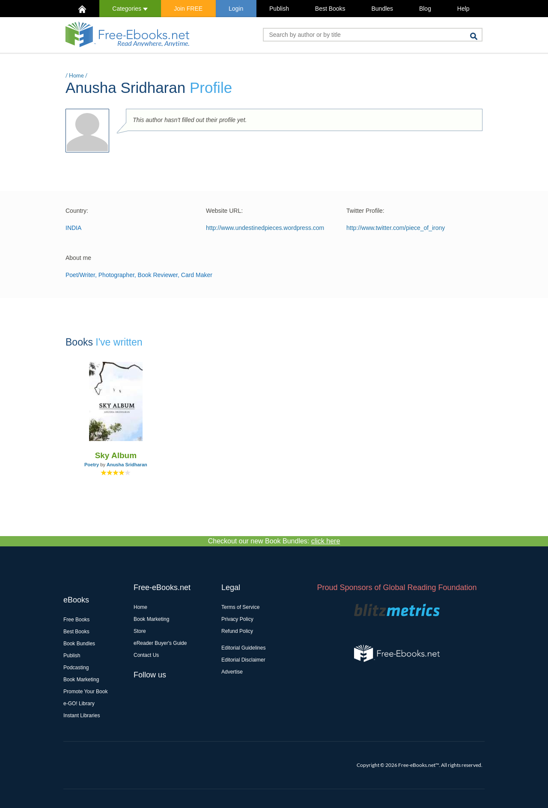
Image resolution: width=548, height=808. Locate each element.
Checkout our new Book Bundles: (274, 541)
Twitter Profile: (365, 210)
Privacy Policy (237, 619)
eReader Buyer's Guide (160, 643)
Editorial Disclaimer (243, 660)
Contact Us (146, 655)
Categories (130, 8)
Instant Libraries (81, 716)
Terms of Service (240, 607)
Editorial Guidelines (243, 648)
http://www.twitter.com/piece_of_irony (395, 227)
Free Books (76, 620)
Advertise (232, 672)
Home (76, 75)
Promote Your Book (85, 692)
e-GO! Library (79, 704)
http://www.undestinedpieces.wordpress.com (265, 227)
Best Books (330, 8)
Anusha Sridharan (127, 464)
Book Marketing (81, 680)
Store (140, 631)
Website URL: (224, 210)
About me (78, 257)
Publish (279, 8)
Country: (77, 210)
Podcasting (76, 668)
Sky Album (116, 455)
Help (463, 8)
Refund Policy (237, 631)
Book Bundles (79, 644)
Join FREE (188, 8)
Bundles (382, 8)
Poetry (91, 464)
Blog (425, 8)
